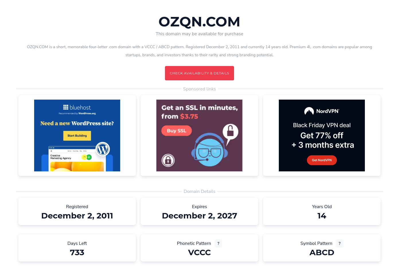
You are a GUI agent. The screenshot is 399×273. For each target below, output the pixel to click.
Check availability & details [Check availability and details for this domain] (199, 73)
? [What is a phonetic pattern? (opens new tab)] (218, 243)
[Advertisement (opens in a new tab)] (77, 135)
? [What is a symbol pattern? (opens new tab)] (339, 243)
